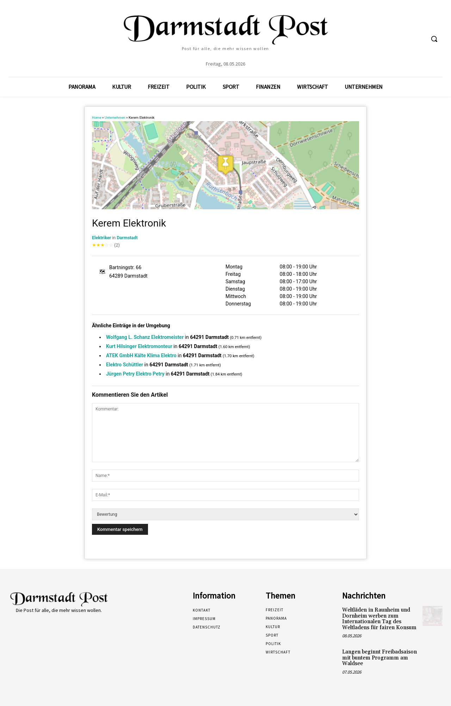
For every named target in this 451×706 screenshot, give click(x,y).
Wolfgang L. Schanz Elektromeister (145, 337)
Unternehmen (115, 117)
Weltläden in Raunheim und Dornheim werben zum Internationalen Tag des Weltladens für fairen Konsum (379, 619)
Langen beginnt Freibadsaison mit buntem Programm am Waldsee (379, 658)
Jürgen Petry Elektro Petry (135, 374)
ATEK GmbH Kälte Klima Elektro (141, 355)
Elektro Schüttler (124, 364)
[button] (434, 38)
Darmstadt (127, 237)
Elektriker (101, 237)
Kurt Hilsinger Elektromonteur (139, 346)
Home (96, 117)
